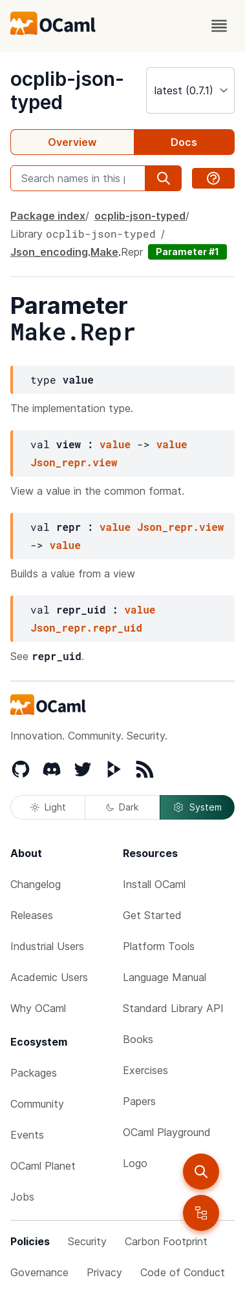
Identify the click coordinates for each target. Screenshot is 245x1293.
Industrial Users (47, 946)
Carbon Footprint (166, 1241)
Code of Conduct (182, 1272)
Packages (33, 1072)
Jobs (22, 1196)
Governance (39, 1272)
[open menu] (219, 26)
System (197, 807)
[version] (190, 90)
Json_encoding (49, 251)
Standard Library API (173, 1008)
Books (138, 1039)
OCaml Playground (167, 1132)
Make (104, 251)
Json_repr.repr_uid (86, 627)
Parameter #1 (187, 251)
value (115, 444)
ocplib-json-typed (140, 215)
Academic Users (49, 977)
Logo (135, 1163)
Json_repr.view (73, 462)
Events (27, 1134)
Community (37, 1103)
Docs (184, 142)
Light (48, 807)
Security (87, 1241)
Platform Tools (159, 946)
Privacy (104, 1272)
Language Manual (164, 977)
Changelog (35, 884)
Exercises (145, 1070)
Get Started (152, 915)
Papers (139, 1101)
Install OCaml (154, 884)
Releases (31, 915)
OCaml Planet (43, 1165)
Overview (72, 142)
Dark (122, 807)
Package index (47, 215)
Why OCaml (38, 1008)
